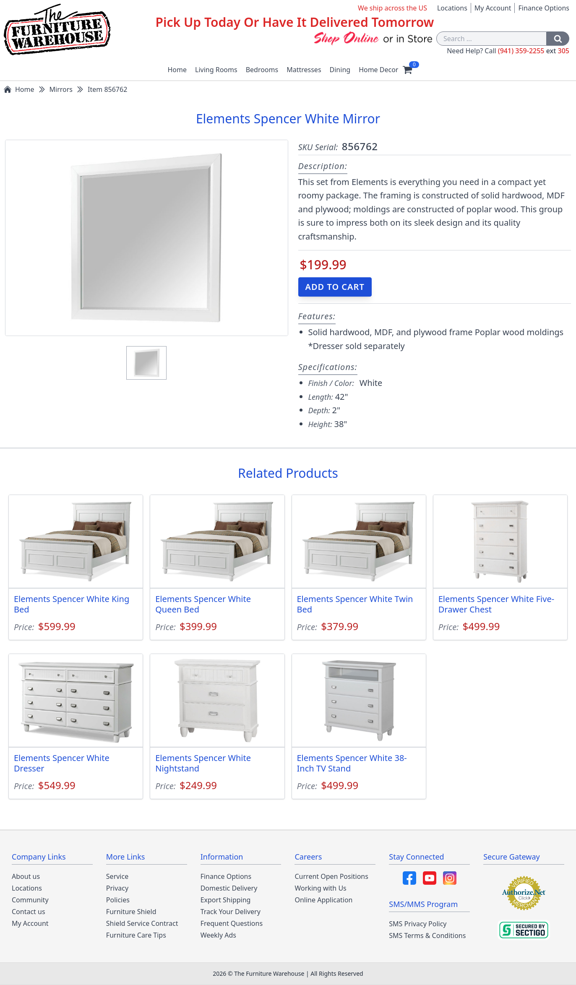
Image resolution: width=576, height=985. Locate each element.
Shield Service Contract (142, 923)
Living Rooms (216, 69)
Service (117, 876)
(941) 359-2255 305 (533, 50)
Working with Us (320, 888)
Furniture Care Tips (136, 935)
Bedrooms (262, 69)
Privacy (117, 888)
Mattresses (304, 69)
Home (177, 69)
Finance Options (543, 8)
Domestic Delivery (229, 888)
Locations (452, 8)
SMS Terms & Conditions (427, 935)
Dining (340, 69)
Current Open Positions (331, 876)
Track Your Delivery (231, 911)
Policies (118, 899)
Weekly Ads (218, 935)
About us (26, 876)
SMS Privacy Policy (417, 923)
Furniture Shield (131, 911)
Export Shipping (226, 899)
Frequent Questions (232, 923)
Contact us (28, 911)
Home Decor (378, 69)
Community (30, 899)
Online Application (323, 899)
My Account (492, 8)
